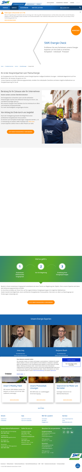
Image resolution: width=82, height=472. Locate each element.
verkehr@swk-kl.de (26, 444)
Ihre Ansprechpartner (67, 418)
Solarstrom (3, 418)
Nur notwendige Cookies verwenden (71, 460)
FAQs (63, 420)
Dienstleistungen (23, 66)
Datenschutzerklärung (38, 465)
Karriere (72, 2)
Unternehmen (30, 4)
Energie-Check (41, 43)
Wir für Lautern (37, 8)
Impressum (53, 465)
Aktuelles (44, 420)
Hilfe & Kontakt (50, 2)
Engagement (45, 422)
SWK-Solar (31, 121)
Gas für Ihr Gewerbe (26, 420)
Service (14, 8)
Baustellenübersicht (67, 422)
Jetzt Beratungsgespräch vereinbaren (20, 132)
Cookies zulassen (71, 455)
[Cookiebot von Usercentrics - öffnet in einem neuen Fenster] (8, 469)
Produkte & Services (18, 4)
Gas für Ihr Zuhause (26, 418)
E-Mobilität (3, 420)
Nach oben (41, 408)
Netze (38, 4)
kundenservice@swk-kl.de (27, 436)
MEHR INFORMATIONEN (10, 20)
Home (2, 66)
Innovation (44, 418)
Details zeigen (20, 469)
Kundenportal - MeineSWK (62, 2)
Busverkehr (24, 8)
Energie (5, 8)
